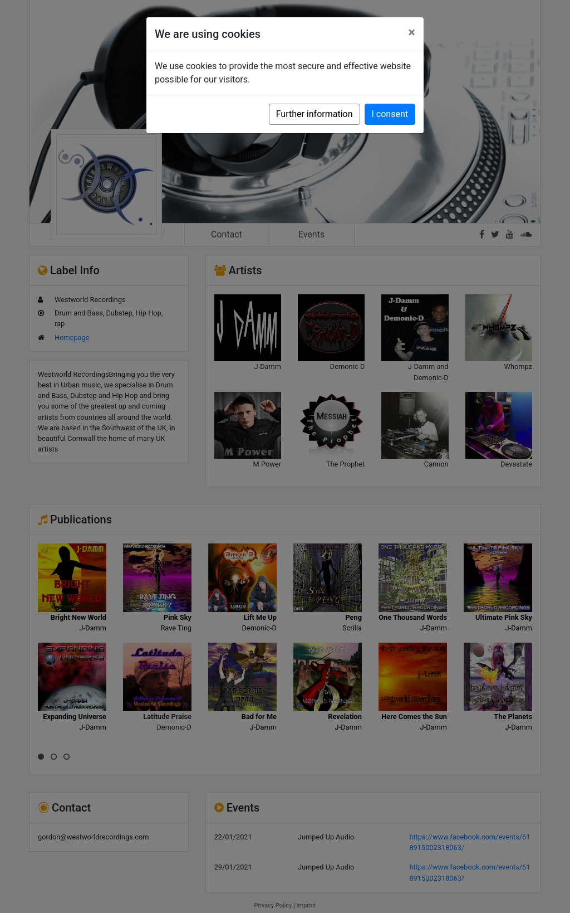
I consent (390, 114)
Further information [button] (314, 114)
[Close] (412, 32)
